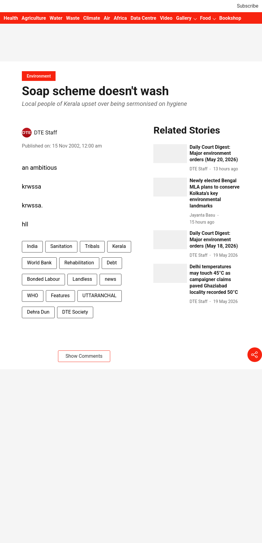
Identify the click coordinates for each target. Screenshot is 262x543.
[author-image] (27, 132)
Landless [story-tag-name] (82, 279)
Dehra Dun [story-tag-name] (38, 312)
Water (55, 18)
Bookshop (230, 18)
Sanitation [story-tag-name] (61, 246)
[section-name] (39, 76)
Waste (73, 18)
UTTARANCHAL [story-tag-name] (100, 295)
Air (107, 18)
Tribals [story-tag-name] (92, 246)
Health (11, 18)
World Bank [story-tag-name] (39, 263)
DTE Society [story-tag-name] (75, 312)
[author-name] (199, 169)
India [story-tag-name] (32, 246)
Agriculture (34, 18)
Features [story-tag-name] (60, 295)
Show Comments (84, 356)
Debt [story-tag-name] (112, 263)
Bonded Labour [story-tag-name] (43, 279)
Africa (120, 18)
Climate (91, 18)
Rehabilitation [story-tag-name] (79, 263)
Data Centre (143, 18)
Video (166, 18)
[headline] (214, 153)
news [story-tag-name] (110, 279)
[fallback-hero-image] (170, 153)
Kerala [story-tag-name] (119, 246)
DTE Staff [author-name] (45, 132)
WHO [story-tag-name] (32, 295)
